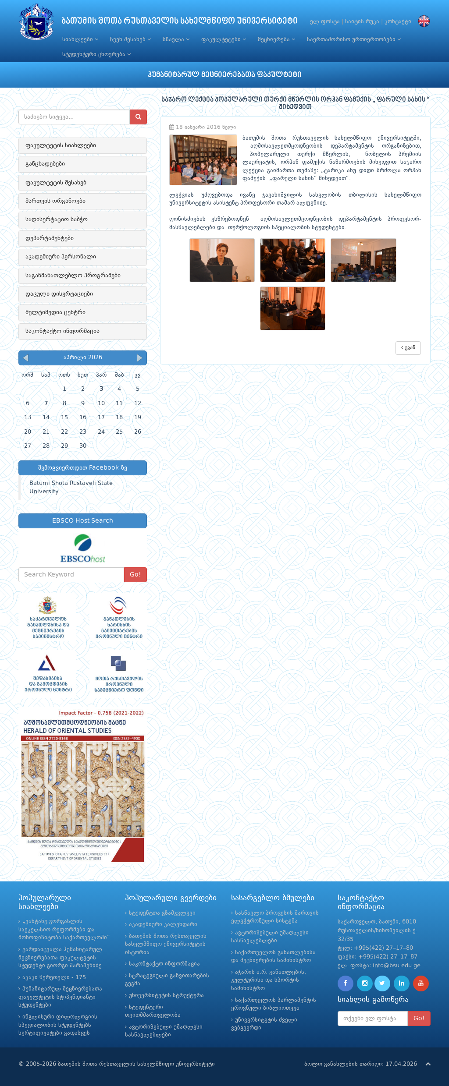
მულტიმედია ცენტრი (55, 312)
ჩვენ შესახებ (130, 39)
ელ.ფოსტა (325, 22)
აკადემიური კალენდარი (163, 924)
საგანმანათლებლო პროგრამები (73, 275)
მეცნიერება (276, 39)
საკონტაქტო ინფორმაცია (62, 331)
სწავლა (176, 39)
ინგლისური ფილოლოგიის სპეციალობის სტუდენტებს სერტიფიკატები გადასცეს (57, 1025)
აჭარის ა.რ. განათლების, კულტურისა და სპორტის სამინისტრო (268, 980)
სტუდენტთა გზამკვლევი (162, 913)
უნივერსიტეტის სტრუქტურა (166, 995)
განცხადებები (45, 164)
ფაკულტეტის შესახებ (55, 183)
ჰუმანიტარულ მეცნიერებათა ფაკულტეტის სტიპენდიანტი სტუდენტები (60, 997)
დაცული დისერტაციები (59, 294)
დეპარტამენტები (49, 238)
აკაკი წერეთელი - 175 (54, 977)
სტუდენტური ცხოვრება (96, 54)
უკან (408, 347)
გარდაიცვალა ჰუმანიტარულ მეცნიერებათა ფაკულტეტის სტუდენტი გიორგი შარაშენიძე (60, 958)
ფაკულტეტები (223, 39)
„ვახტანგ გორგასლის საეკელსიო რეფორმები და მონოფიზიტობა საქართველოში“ (64, 930)
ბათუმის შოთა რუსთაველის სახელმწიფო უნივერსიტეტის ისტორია (166, 944)
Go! (135, 575)
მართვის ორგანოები (55, 201)
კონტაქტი (398, 22)
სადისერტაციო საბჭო (56, 219)
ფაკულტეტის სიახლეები (60, 145)
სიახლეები (80, 39)
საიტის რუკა (362, 22)
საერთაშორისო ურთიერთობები (354, 39)
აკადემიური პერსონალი (60, 257)
